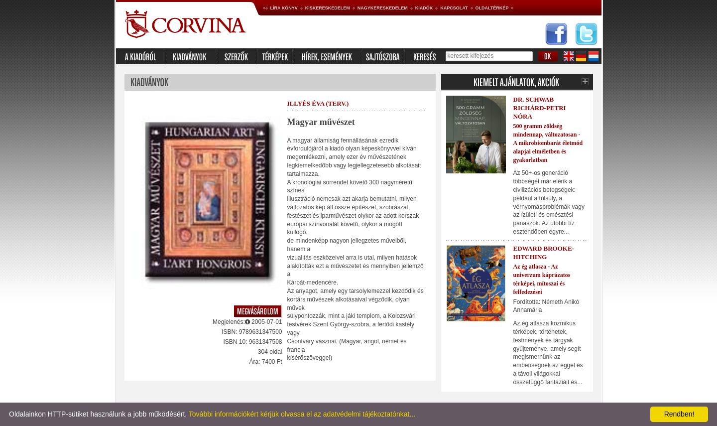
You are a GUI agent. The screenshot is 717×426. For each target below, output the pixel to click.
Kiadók (424, 7)
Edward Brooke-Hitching (543, 253)
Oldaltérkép (492, 7)
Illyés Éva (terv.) (318, 103)
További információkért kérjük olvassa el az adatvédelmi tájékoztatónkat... (302, 414)
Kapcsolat (454, 7)
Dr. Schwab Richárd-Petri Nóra (539, 108)
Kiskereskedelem (327, 7)
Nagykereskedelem (383, 7)
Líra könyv (284, 7)
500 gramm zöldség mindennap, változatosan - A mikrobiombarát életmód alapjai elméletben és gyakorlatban (548, 143)
